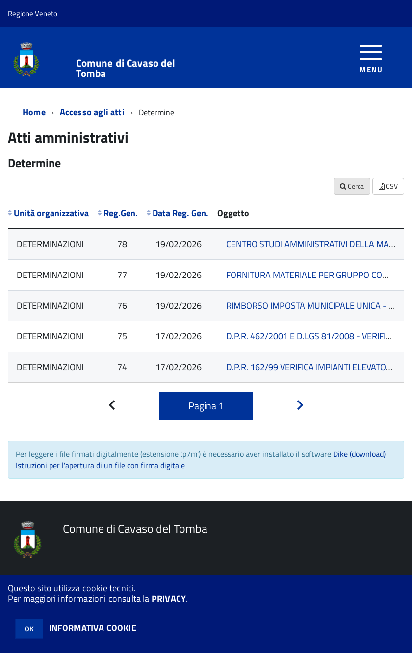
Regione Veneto (32, 13)
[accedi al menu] (371, 58)
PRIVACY (169, 598)
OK (29, 628)
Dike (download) (359, 454)
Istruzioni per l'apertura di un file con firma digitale (100, 465)
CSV (388, 186)
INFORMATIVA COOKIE (92, 627)
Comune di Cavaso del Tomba (126, 68)
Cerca (352, 186)
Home (34, 112)
